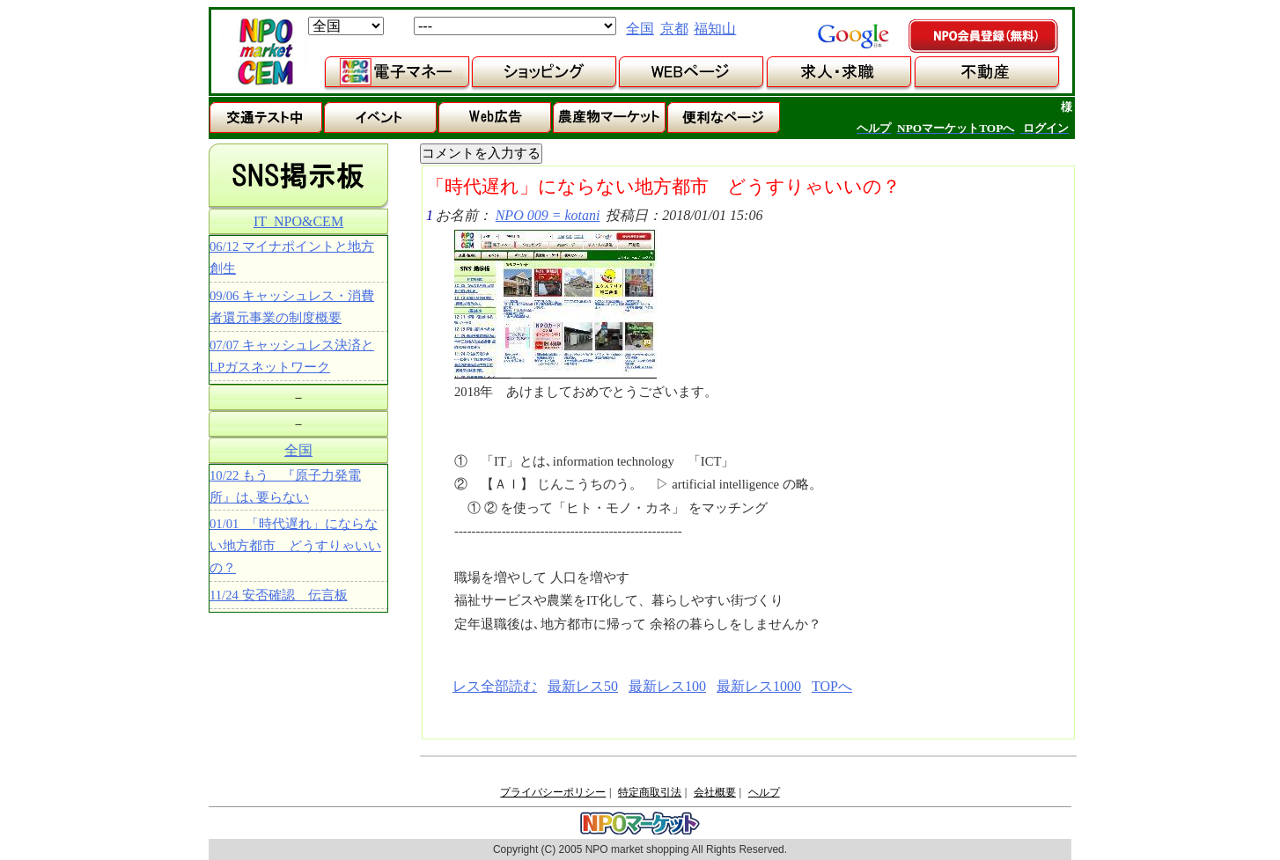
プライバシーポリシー (553, 792)
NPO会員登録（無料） (984, 37)
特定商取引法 (649, 792)
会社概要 (715, 792)
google (853, 36)
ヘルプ (764, 792)
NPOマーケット (265, 52)
